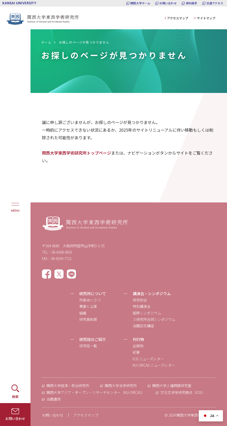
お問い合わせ (167, 3)
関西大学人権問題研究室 (171, 385)
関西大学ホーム (140, 3)
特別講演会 (141, 306)
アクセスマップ (177, 18)
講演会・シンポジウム (152, 293)
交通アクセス (214, 3)
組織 (82, 312)
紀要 (136, 352)
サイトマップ (206, 18)
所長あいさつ (90, 300)
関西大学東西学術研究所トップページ (76, 153)
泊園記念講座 (143, 325)
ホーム (46, 42)
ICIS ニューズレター (148, 358)
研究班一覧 (88, 345)
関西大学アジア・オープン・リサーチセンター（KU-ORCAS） (96, 392)
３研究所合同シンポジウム (154, 319)
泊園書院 (54, 399)
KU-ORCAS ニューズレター (154, 365)
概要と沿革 (88, 306)
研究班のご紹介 (92, 339)
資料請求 (191, 3)
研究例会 (140, 300)
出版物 (138, 345)
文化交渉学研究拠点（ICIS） (182, 392)
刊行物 (138, 339)
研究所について (92, 293)
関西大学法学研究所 (121, 385)
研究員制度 (88, 319)
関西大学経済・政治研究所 (68, 385)
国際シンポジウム (147, 312)
